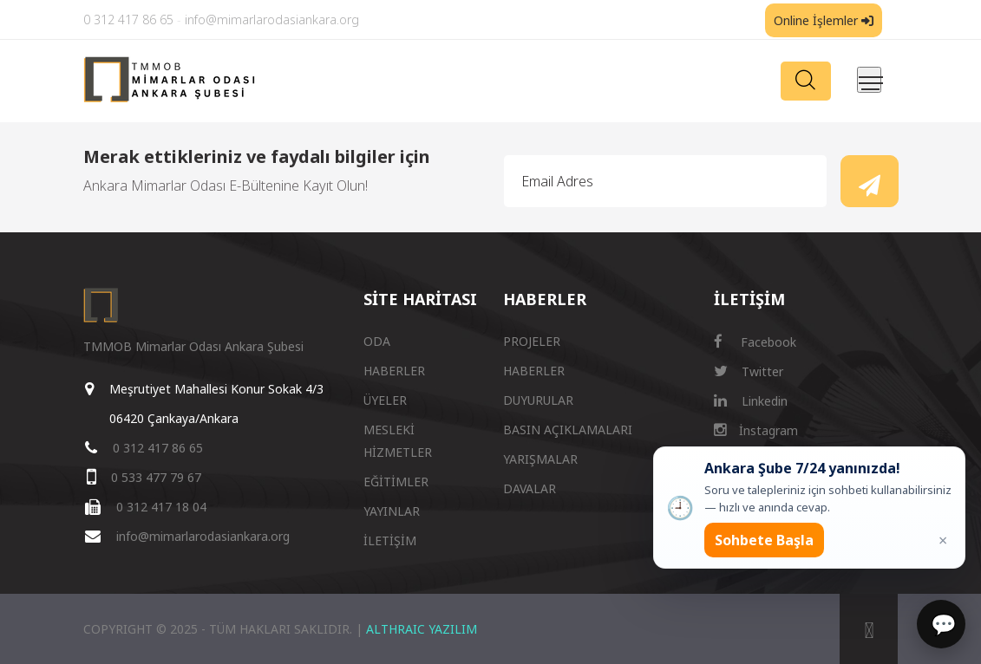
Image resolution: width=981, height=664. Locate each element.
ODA (376, 341)
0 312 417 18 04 (161, 506)
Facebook (755, 342)
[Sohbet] (941, 624)
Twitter (748, 371)
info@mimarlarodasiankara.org (272, 19)
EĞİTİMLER (395, 481)
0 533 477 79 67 (156, 477)
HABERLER (394, 370)
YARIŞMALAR (540, 459)
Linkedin (751, 401)
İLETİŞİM (389, 540)
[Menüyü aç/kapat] (869, 80)
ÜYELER (385, 400)
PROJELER (531, 341)
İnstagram (756, 430)
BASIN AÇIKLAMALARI (567, 429)
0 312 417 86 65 (128, 19)
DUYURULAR (538, 400)
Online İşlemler (823, 20)
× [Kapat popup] (942, 540)
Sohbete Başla (764, 540)
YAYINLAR (391, 511)
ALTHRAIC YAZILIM (421, 629)
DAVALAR (529, 488)
